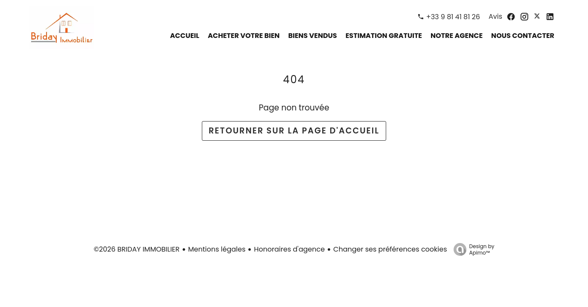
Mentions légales (217, 249)
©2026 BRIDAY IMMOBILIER (136, 249)
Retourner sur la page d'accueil (294, 130)
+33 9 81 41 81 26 (453, 17)
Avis (495, 16)
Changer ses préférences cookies (390, 249)
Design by (472, 249)
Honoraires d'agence (289, 249)
